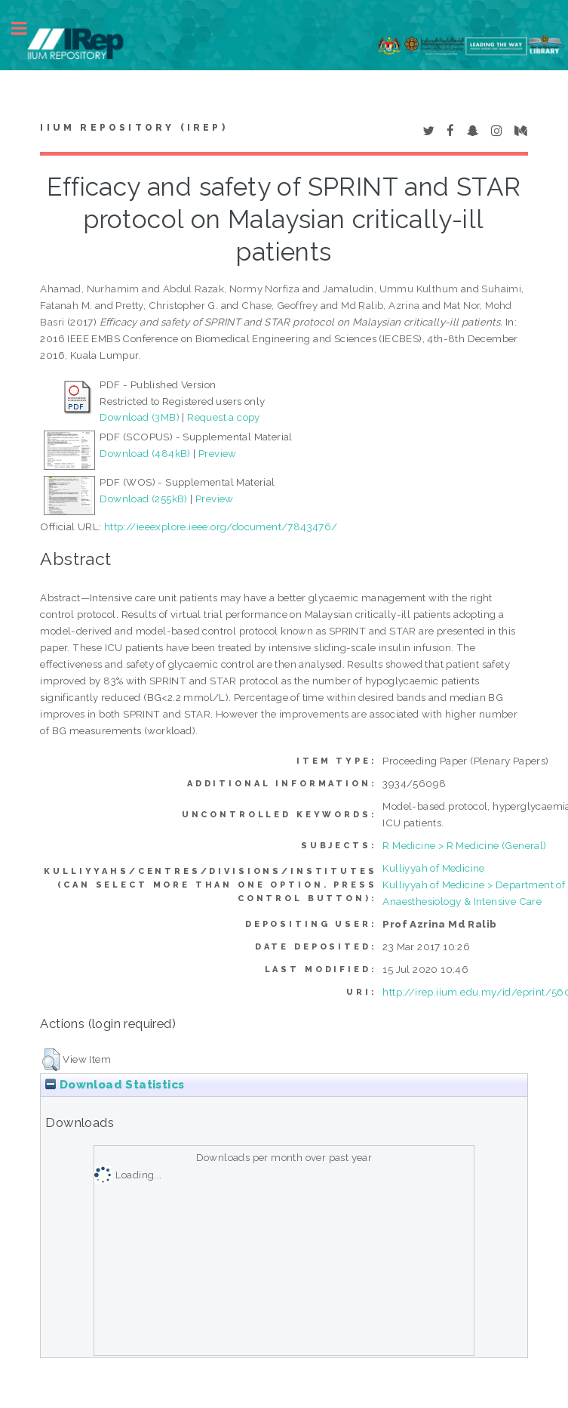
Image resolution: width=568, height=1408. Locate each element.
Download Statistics (114, 1085)
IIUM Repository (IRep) (133, 127)
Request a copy (223, 417)
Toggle (27, 28)
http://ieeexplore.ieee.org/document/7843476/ (221, 526)
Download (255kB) (143, 498)
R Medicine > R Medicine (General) (464, 845)
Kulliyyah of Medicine (433, 868)
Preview (217, 453)
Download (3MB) (140, 417)
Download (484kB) (145, 453)
